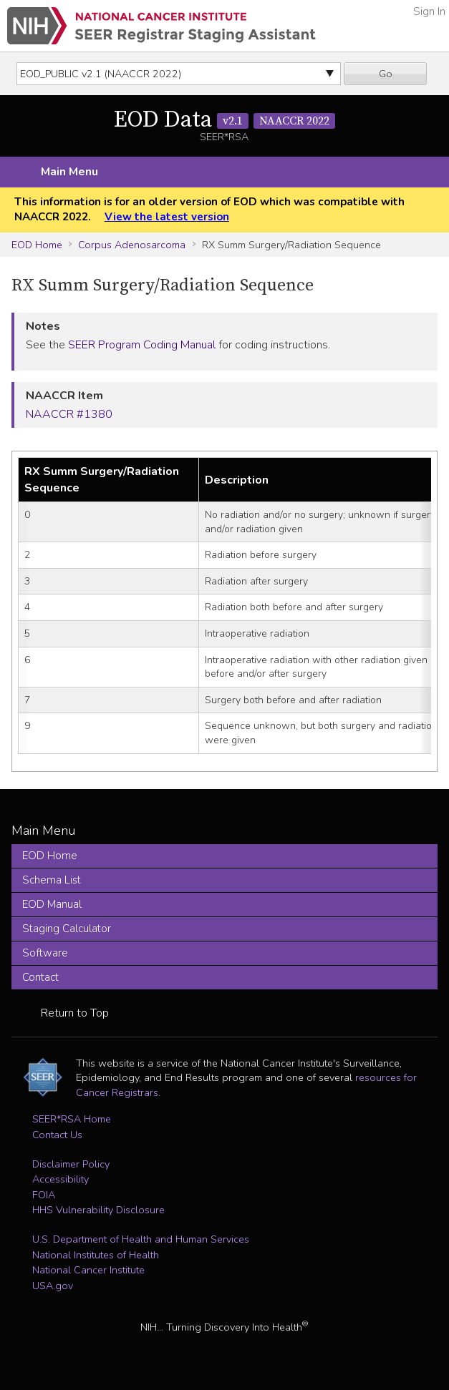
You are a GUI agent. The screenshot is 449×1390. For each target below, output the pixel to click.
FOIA (43, 1195)
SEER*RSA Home (71, 1119)
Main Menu (69, 172)
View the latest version (167, 217)
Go (385, 74)
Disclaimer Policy (71, 1164)
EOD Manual (52, 904)
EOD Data (224, 120)
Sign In (429, 11)
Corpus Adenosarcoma (131, 245)
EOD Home (36, 245)
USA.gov (52, 1285)
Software (45, 953)
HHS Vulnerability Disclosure (98, 1210)
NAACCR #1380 (69, 414)
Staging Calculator (66, 928)
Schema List (51, 880)
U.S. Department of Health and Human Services (140, 1239)
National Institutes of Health (95, 1255)
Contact (40, 977)
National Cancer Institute (88, 1270)
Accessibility (60, 1179)
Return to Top (75, 1013)
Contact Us (57, 1134)
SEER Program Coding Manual (142, 345)
